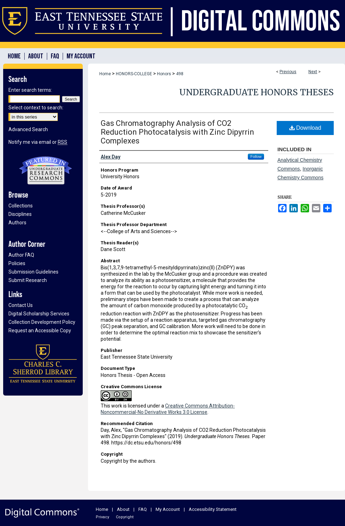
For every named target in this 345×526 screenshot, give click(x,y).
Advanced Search (28, 129)
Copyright (124, 517)
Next (312, 71)
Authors (17, 222)
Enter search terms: (30, 90)
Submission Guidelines (33, 272)
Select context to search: (35, 107)
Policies (16, 263)
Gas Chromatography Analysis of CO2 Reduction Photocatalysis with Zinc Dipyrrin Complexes (177, 132)
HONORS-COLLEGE (134, 73)
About (123, 509)
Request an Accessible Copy (39, 330)
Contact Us (20, 305)
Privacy (102, 517)
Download (305, 128)
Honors (164, 73)
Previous (288, 71)
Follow (256, 156)
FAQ (142, 509)
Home (105, 73)
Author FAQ (21, 255)
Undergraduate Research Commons (45, 170)
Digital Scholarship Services (38, 313)
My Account (168, 509)
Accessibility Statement (213, 509)
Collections (20, 206)
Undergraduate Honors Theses (256, 92)
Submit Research (27, 280)
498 (179, 73)
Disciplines (20, 214)
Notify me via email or (37, 142)
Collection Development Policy (41, 322)
